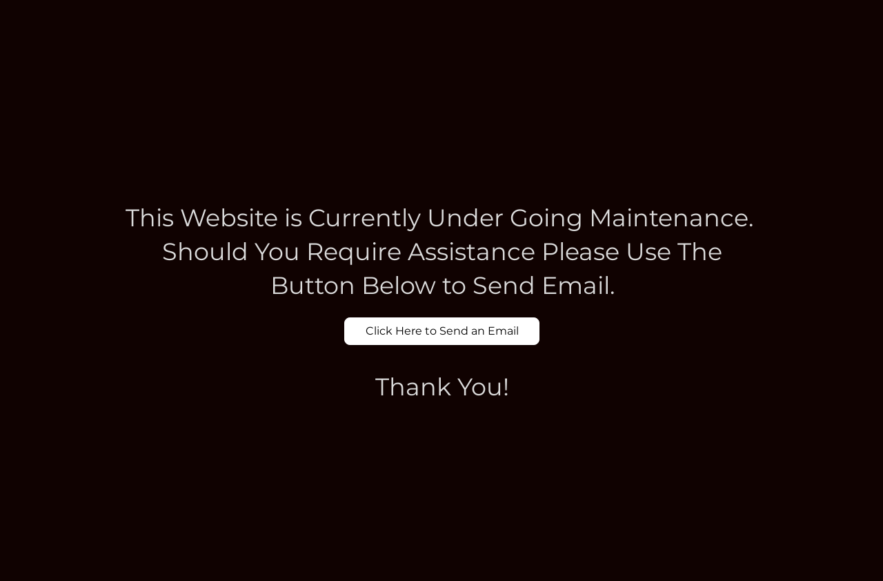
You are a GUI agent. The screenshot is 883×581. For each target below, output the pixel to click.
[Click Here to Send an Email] (441, 331)
